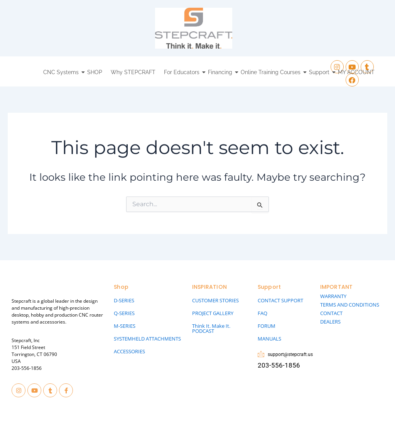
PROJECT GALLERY (212, 313)
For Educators (182, 72)
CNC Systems (62, 72)
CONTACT (331, 313)
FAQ (262, 313)
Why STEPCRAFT (133, 72)
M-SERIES (124, 325)
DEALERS (330, 321)
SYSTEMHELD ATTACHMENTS (147, 338)
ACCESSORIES (129, 351)
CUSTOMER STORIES (215, 300)
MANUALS (269, 338)
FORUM (266, 325)
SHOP (94, 72)
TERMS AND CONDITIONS (349, 304)
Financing (221, 72)
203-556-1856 (27, 368)
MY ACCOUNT (356, 72)
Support (320, 72)
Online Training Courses (271, 72)
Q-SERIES (124, 313)
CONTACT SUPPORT (280, 300)
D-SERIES (124, 300)
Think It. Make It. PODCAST (211, 328)
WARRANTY (333, 296)
